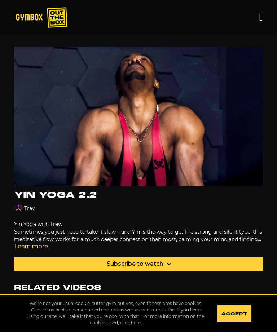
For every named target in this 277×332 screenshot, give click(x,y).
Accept (234, 314)
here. (136, 323)
